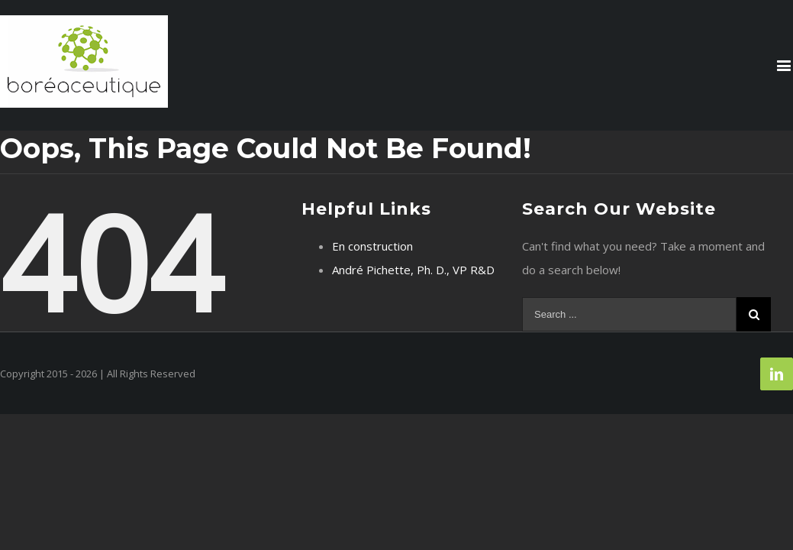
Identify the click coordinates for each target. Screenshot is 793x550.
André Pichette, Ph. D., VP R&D (413, 269)
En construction (372, 246)
